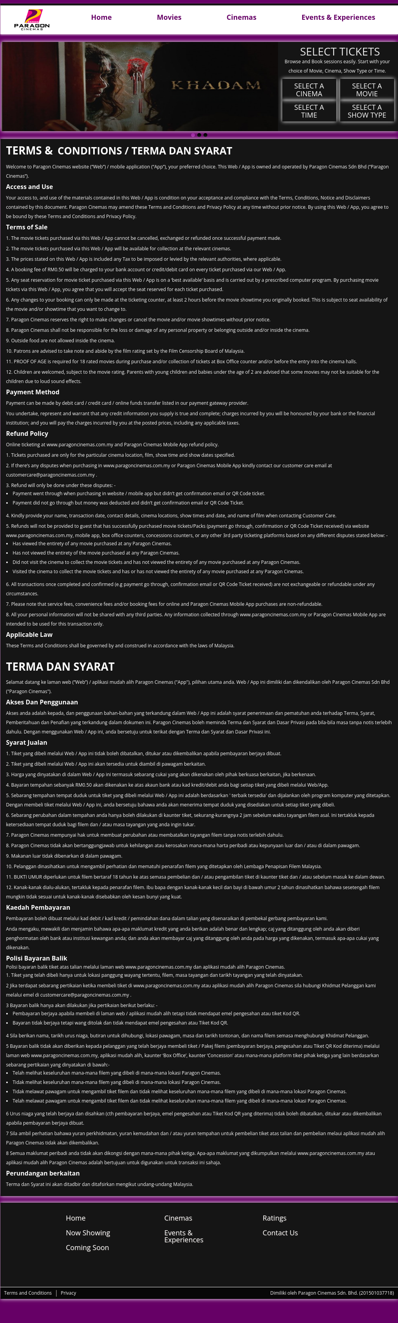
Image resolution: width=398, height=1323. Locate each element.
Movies (169, 17)
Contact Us (280, 1232)
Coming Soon (87, 1247)
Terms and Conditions (28, 1293)
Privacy (68, 1293)
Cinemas (241, 17)
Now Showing (88, 1232)
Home (101, 17)
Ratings (274, 1217)
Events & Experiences (338, 17)
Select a (309, 89)
